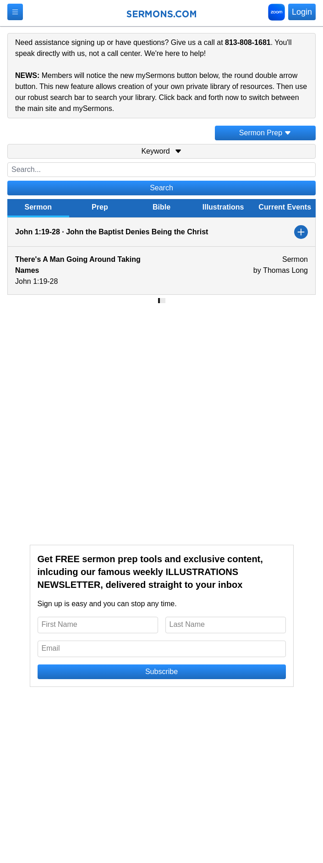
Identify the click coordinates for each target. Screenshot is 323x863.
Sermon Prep (265, 133)
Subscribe (161, 671)
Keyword (161, 151)
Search (161, 188)
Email (51, 648)
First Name (59, 624)
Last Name (187, 624)
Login (302, 12)
